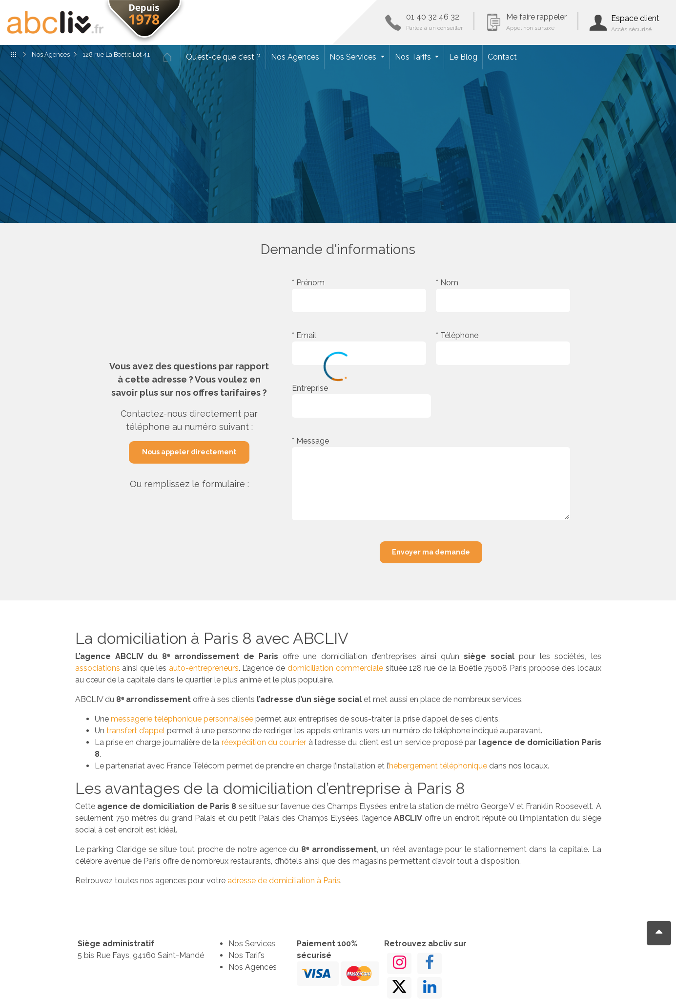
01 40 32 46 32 (434, 21)
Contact (502, 57)
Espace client (635, 23)
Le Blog (463, 57)
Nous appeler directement (189, 452)
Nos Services (353, 57)
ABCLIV (55, 22)
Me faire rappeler (536, 21)
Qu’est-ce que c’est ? (223, 57)
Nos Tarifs (414, 57)
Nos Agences (295, 57)
